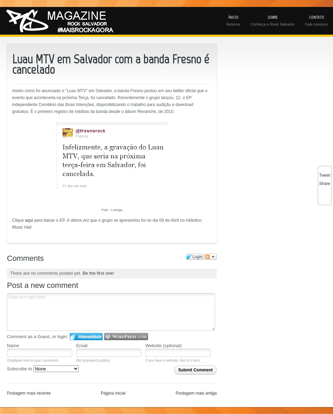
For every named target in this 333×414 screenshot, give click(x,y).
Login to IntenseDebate (86, 336)
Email (82, 345)
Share (324, 183)
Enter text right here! (111, 312)
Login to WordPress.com (126, 336)
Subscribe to (43, 368)
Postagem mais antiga (196, 393)
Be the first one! (98, 273)
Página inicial (113, 393)
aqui (29, 220)
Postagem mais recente (29, 393)
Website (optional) (163, 345)
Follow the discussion (210, 257)
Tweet (324, 175)
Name (13, 345)
